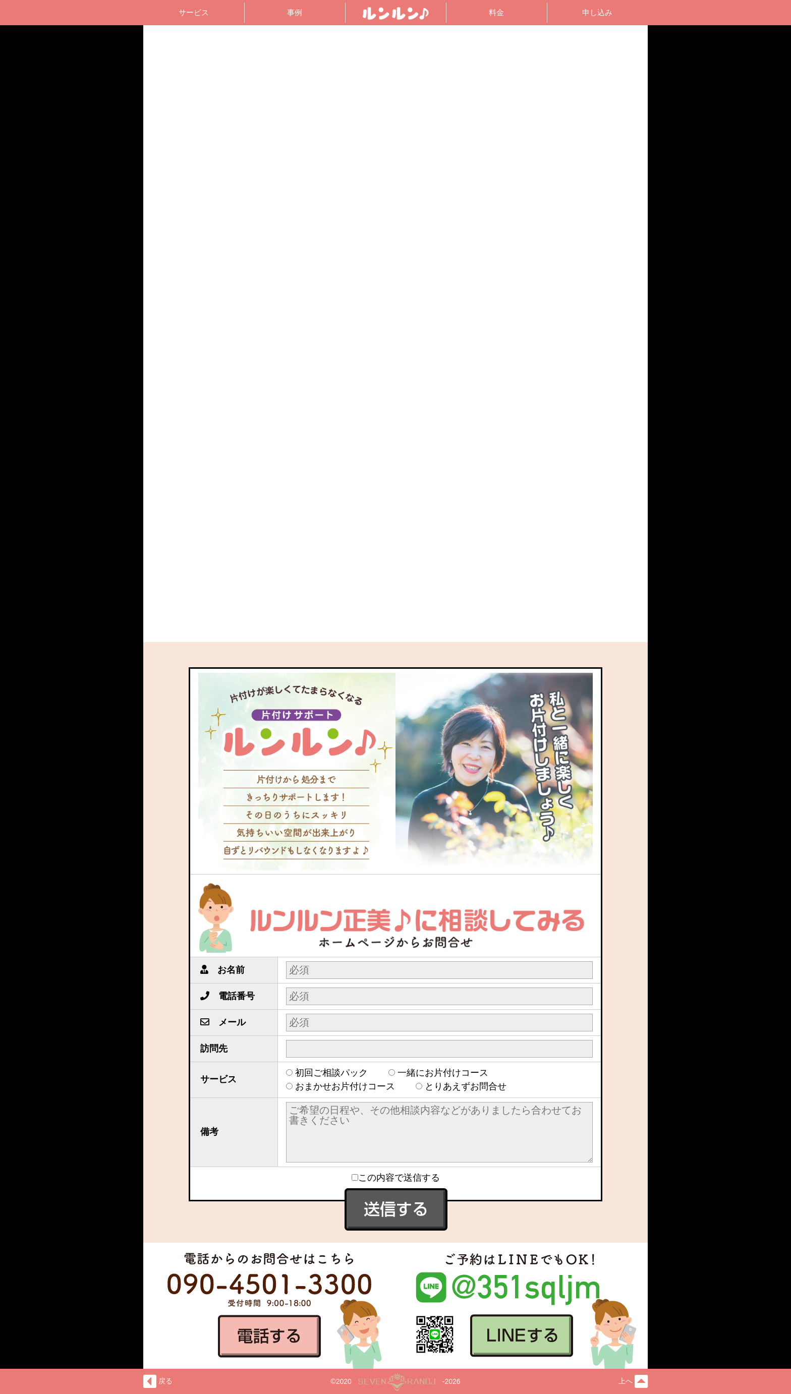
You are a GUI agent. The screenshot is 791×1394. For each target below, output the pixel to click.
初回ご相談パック (336, 1073)
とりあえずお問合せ (470, 1086)
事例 (294, 12)
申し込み (597, 12)
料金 (496, 12)
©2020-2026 (395, 1381)
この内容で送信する (396, 1178)
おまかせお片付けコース (349, 1086)
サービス (194, 12)
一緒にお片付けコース (447, 1073)
